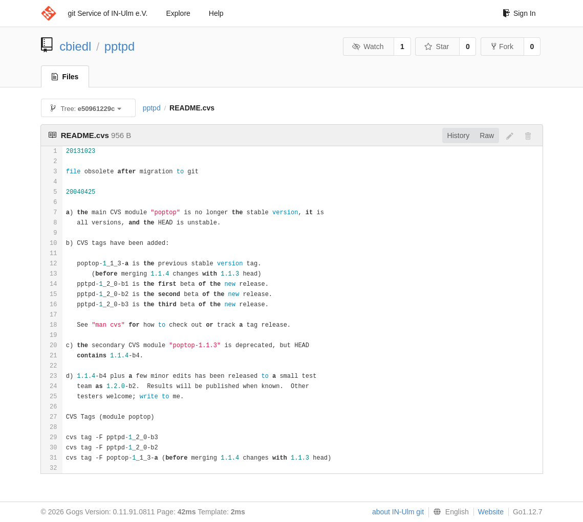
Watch (368, 46)
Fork (502, 46)
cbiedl (75, 46)
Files (65, 77)
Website (491, 512)
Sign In (519, 13)
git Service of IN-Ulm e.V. (108, 13)
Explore (178, 13)
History (458, 135)
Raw (487, 135)
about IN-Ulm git (398, 512)
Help (216, 13)
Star (436, 46)
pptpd (119, 46)
